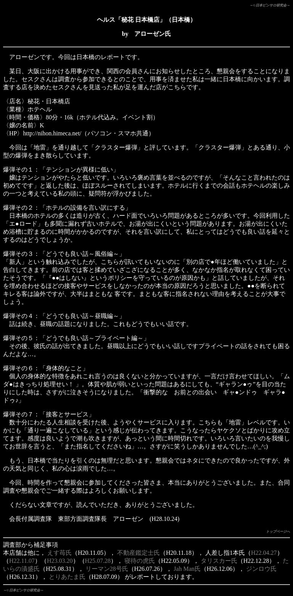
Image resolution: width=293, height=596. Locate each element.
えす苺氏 (59, 552)
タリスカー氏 (219, 560)
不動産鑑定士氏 (138, 552)
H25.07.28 (98, 560)
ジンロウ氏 (261, 568)
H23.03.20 (60, 560)
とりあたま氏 (67, 577)
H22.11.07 (22, 560)
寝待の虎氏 (139, 560)
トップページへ (278, 531)
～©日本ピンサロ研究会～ (270, 5)
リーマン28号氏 (106, 568)
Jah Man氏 (187, 568)
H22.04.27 (264, 552)
